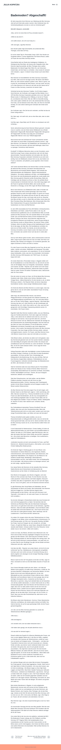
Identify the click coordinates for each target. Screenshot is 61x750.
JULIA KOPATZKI (11, 5)
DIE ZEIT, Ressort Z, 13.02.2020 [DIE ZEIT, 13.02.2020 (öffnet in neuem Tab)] (20, 29)
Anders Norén (33, 747)
